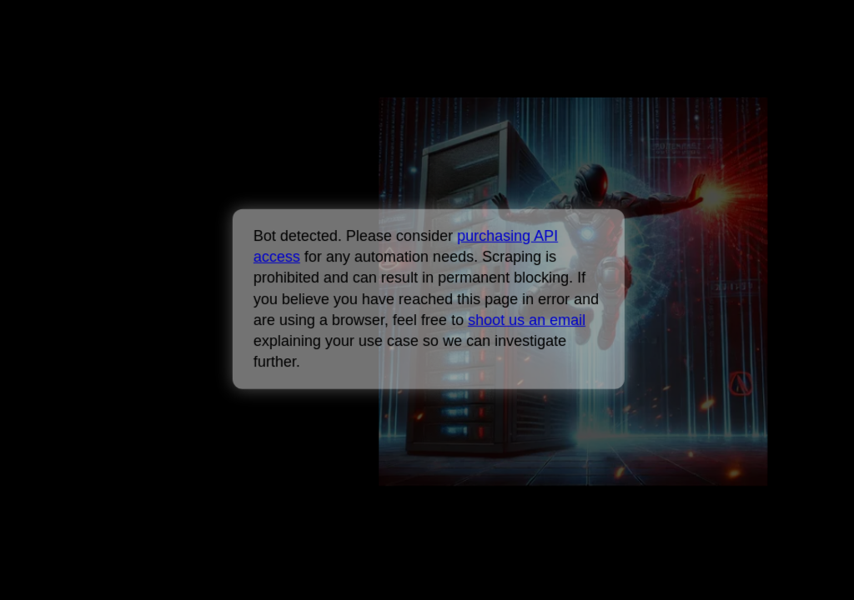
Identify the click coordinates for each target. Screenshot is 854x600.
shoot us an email (526, 320)
